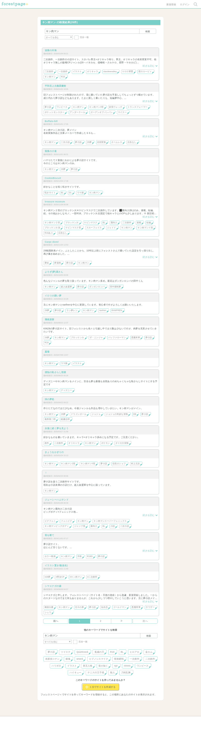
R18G (90, 556)
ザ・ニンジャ (96, 337)
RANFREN (117, 310)
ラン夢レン (71, 310)
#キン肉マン (76, 577)
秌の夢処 (49, 399)
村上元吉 (135, 464)
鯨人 (112, 672)
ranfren (102, 310)
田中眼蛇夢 (115, 287)
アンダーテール (77, 112)
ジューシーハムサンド (56, 499)
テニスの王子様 (96, 672)
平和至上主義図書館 (55, 86)
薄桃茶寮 (49, 319)
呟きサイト (50, 193)
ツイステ (65, 652)
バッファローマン (117, 337)
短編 (148, 222)
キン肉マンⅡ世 (145, 228)
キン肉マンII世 (96, 107)
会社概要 (113, 720)
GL (70, 193)
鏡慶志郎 (65, 419)
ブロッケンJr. (72, 222)
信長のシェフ (119, 464)
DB (134, 414)
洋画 (79, 556)
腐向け (114, 222)
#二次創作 (92, 577)
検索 (147, 31)
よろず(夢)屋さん (54, 271)
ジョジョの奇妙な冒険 (117, 414)
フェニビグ (66, 521)
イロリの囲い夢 (53, 295)
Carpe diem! (52, 242)
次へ (145, 621)
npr (116, 665)
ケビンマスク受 (73, 228)
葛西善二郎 (50, 419)
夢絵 (47, 263)
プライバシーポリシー (136, 720)
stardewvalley (110, 71)
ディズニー (66, 390)
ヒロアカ (134, 652)
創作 (47, 443)
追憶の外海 (51, 50)
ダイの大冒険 (122, 443)
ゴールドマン (119, 607)
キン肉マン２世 (52, 222)
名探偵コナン (52, 659)
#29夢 (47, 577)
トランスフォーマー (138, 107)
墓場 (47, 351)
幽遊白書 (49, 607)
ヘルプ (58, 720)
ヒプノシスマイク (98, 659)
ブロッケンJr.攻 (52, 228)
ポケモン (105, 443)
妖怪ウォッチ (115, 107)
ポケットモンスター (54, 112)
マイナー (122, 112)
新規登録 (171, 4)
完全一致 (82, 37)
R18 (63, 77)
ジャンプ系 (79, 526)
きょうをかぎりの (54, 452)
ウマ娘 (80, 193)
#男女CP (60, 577)
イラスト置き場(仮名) (56, 565)
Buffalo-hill (51, 121)
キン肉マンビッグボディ (57, 526)
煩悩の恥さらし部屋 (55, 372)
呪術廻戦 (119, 659)
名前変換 (101, 142)
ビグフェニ (50, 521)
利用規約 (96, 720)
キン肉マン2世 (68, 464)
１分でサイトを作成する (100, 686)
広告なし (131, 142)
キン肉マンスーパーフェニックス (110, 521)
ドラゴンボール (78, 414)
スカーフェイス (94, 228)
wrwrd (79, 659)
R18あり (49, 233)
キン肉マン (50, 77)
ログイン (184, 4)
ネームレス (116, 142)
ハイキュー (75, 672)
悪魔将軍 (135, 337)
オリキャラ (92, 71)
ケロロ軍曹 (127, 71)
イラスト (77, 71)
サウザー (150, 607)
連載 (139, 222)
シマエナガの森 (53, 586)
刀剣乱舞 (126, 672)
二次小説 (65, 142)
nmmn (127, 665)
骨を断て (49, 535)
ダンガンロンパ (97, 287)
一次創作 (63, 71)
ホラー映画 (50, 556)
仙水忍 (104, 607)
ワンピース (62, 107)
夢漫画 (57, 263)
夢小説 (48, 107)
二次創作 (49, 71)
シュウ (48, 612)
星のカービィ (145, 71)
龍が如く (103, 665)
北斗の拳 (79, 607)
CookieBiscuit (53, 178)
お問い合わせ (76, 720)
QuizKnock (82, 652)
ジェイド (111, 228)
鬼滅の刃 (99, 652)
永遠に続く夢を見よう (56, 428)
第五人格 (87, 665)
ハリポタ (56, 665)
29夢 (89, 142)
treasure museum (55, 201)
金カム (148, 652)
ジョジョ (96, 414)
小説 (113, 526)
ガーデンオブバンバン (101, 112)
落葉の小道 (51, 151)
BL (62, 193)
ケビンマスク (90, 222)
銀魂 (68, 659)
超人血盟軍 (66, 287)
